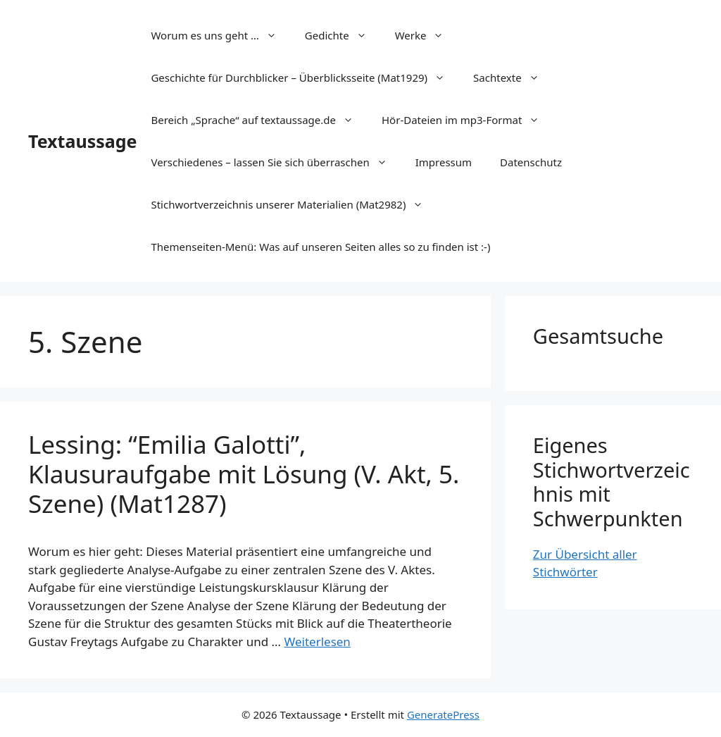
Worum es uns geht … (220, 35)
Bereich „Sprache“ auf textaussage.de (259, 120)
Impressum (443, 162)
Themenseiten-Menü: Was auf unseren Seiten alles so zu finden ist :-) (320, 247)
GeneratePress (443, 714)
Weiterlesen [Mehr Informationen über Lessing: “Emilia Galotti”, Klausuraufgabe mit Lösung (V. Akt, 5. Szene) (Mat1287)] (317, 641)
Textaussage (82, 141)
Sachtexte (513, 77)
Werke (426, 35)
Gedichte (343, 35)
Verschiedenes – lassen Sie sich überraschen (276, 162)
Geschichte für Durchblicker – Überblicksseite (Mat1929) (305, 77)
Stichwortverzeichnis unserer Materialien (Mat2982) (294, 204)
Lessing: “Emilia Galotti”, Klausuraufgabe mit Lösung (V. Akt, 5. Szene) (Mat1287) (243, 474)
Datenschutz (531, 162)
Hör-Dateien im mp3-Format (467, 120)
